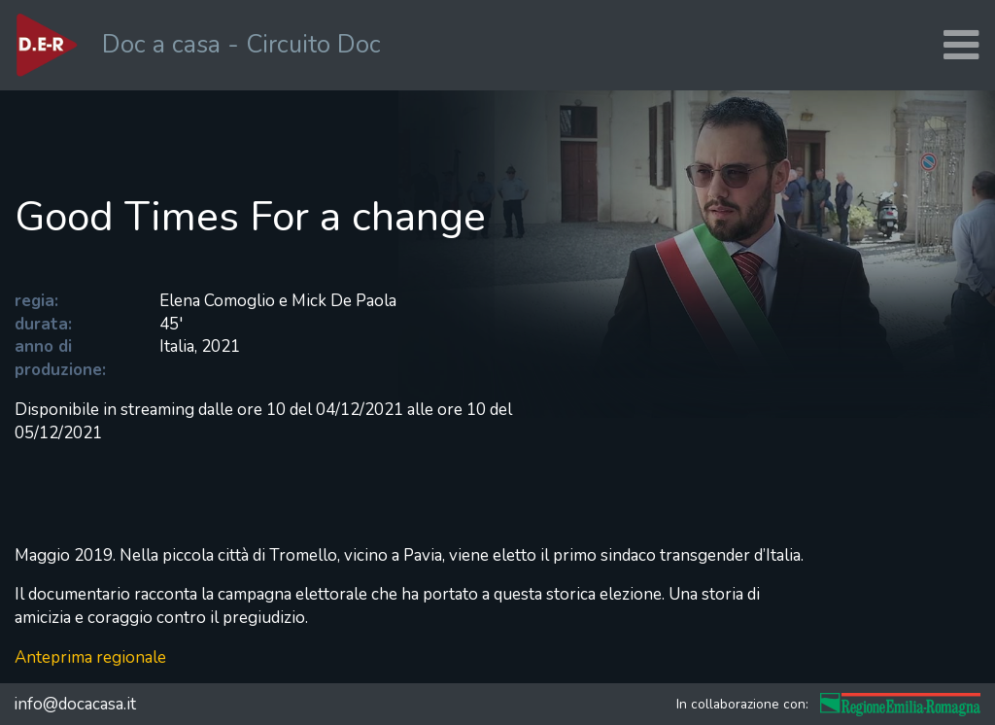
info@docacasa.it (75, 704)
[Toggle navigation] (961, 45)
